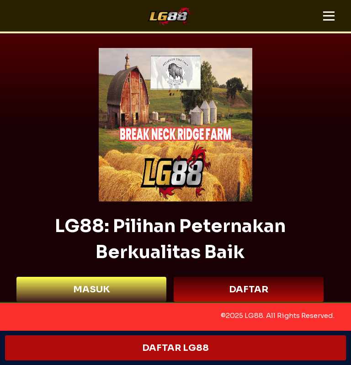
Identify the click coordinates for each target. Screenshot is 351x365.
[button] (329, 16)
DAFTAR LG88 (175, 348)
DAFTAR (248, 289)
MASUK (91, 289)
